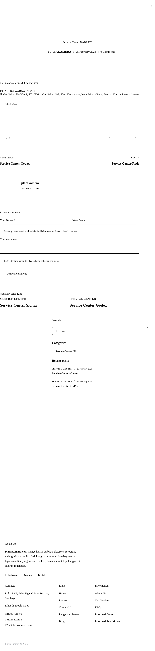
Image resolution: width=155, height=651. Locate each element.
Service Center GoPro (65, 386)
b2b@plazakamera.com (18, 625)
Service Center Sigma (18, 305)
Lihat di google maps (17, 605)
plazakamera (30, 183)
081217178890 (13, 613)
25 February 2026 (84, 369)
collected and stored (50, 261)
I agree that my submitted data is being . (32, 261)
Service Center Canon (65, 373)
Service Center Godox (88, 305)
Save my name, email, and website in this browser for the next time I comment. (41, 231)
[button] (152, 5)
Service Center (77, 34)
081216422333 (13, 619)
